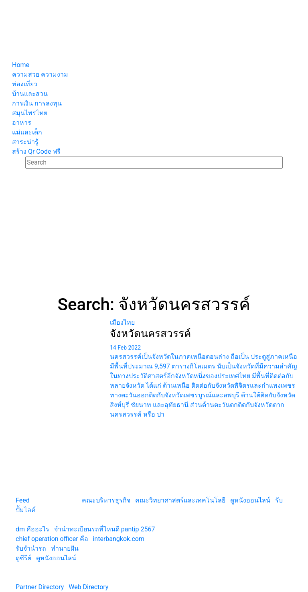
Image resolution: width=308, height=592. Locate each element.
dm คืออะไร (32, 529)
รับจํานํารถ (31, 548)
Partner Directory (40, 587)
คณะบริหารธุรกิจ (106, 500)
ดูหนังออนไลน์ (250, 500)
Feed (23, 500)
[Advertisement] (154, 234)
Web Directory (88, 587)
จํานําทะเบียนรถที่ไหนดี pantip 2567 (104, 529)
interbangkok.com (118, 539)
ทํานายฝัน (65, 548)
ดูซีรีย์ (23, 558)
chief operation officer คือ (52, 539)
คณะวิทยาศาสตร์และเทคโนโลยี (180, 500)
